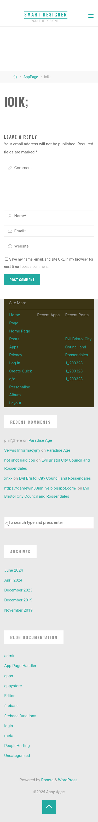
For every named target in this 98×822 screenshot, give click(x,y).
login (8, 725)
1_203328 (74, 363)
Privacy (15, 355)
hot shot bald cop (19, 460)
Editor (9, 695)
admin (9, 655)
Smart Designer (45, 14)
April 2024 (13, 580)
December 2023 (18, 590)
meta (8, 735)
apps (8, 676)
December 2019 (18, 600)
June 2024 (13, 570)
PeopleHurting (17, 745)
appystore (13, 685)
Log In (14, 363)
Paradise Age (40, 440)
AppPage (31, 77)
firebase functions (20, 716)
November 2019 (18, 610)
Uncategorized (17, 755)
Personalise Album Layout (19, 395)
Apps (13, 347)
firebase (11, 705)
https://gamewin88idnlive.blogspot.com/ (40, 488)
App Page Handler (20, 665)
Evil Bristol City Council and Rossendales (78, 347)
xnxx (8, 478)
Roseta (47, 780)
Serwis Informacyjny (22, 450)
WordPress (67, 780)
